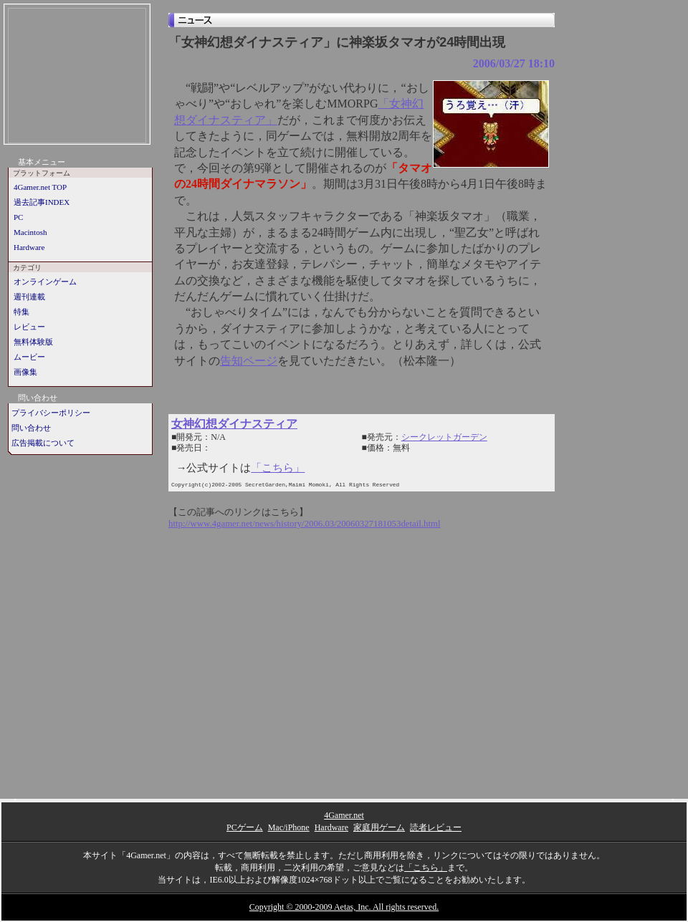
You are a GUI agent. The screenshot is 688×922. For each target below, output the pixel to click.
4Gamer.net (344, 815)
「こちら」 (278, 468)
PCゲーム (244, 827)
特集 (21, 311)
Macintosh (30, 232)
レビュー (29, 326)
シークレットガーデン (444, 437)
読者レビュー (436, 827)
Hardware (29, 247)
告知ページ (248, 361)
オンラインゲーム (45, 281)
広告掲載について (43, 442)
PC (18, 217)
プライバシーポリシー (50, 412)
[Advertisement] (77, 77)
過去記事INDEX (42, 202)
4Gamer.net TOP (40, 187)
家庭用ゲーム (379, 827)
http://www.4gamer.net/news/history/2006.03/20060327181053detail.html (304, 524)
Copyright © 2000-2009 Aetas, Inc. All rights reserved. (344, 907)
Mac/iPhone (289, 827)
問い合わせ (31, 427)
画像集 (25, 372)
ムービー (29, 356)
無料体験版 (33, 341)
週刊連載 (29, 296)
